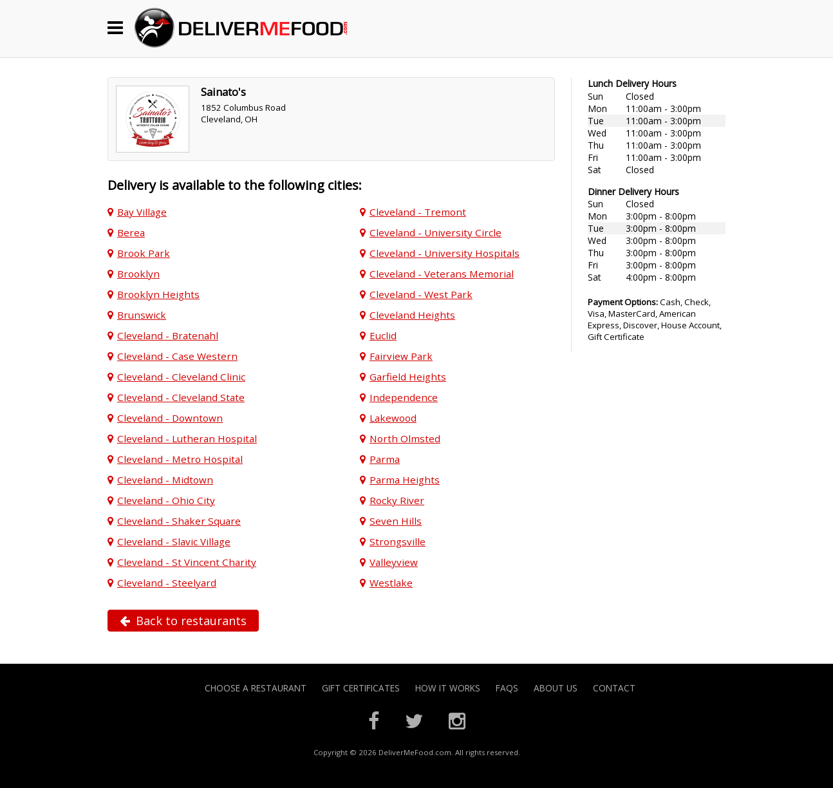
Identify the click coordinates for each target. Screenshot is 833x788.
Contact (614, 688)
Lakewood (393, 417)
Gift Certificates (361, 688)
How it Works (447, 688)
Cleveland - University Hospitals (444, 253)
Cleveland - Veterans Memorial (442, 273)
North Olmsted (405, 438)
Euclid (383, 335)
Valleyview (394, 562)
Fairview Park (401, 356)
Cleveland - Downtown (170, 417)
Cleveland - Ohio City (166, 500)
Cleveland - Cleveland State (181, 397)
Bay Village (142, 211)
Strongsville (398, 541)
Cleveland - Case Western (177, 356)
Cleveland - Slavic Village (173, 541)
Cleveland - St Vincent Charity (186, 562)
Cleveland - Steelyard (166, 582)
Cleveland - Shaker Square (179, 520)
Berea (131, 232)
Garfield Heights (408, 376)
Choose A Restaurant (255, 688)
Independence (404, 397)
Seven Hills (396, 520)
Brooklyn (138, 273)
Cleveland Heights (412, 314)
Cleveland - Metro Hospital (180, 459)
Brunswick (141, 314)
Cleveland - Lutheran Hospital (187, 438)
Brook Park (143, 253)
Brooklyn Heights (158, 294)
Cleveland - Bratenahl (167, 335)
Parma (385, 459)
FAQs (507, 688)
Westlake (391, 582)
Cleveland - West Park (421, 294)
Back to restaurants (183, 620)
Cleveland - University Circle (435, 232)
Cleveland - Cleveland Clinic (181, 376)
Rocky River (397, 500)
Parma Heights (405, 479)
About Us (555, 688)
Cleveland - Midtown (165, 479)
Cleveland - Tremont (418, 211)
